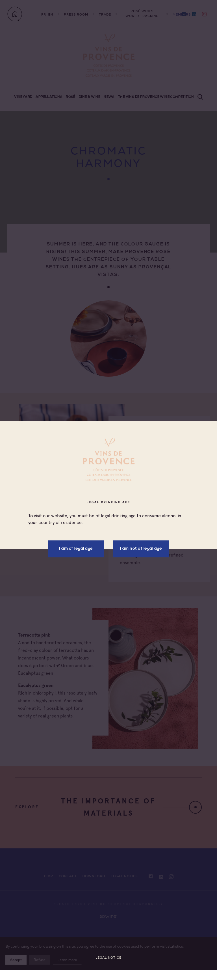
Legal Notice (108, 958)
